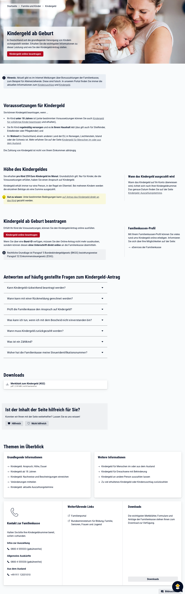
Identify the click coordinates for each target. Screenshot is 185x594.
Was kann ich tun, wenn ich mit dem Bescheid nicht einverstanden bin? (49, 320)
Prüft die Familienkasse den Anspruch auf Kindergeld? (39, 309)
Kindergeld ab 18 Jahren (23, 471)
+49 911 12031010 (20, 574)
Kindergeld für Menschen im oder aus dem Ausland (128, 466)
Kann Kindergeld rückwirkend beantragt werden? (36, 287)
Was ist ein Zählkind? (19, 341)
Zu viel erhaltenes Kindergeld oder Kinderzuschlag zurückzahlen (134, 482)
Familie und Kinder (31, 6)
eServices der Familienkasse (147, 247)
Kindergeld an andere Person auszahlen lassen (125, 476)
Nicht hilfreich (39, 423)
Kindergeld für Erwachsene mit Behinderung (124, 471)
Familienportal (78, 515)
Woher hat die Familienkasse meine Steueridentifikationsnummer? (47, 352)
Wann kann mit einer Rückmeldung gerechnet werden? (40, 298)
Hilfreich (16, 423)
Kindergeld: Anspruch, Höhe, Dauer (29, 466)
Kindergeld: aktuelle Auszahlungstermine (32, 487)
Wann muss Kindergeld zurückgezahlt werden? (35, 330)
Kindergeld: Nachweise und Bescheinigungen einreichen (40, 476)
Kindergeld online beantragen (25, 54)
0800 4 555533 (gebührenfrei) (26, 549)
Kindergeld (50, 6)
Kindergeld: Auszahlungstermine (145, 193)
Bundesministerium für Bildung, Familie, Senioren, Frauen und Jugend (92, 523)
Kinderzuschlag (46, 84)
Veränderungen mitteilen (23, 482)
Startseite (12, 6)
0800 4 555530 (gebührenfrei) (26, 561)
